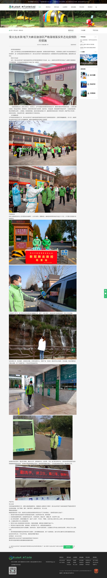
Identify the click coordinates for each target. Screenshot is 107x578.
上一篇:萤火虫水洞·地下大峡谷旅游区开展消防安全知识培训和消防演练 (25, 546)
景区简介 (48, 7)
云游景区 (65, 7)
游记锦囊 (81, 560)
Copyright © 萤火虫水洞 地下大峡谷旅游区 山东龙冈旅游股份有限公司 (75, 570)
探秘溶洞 (88, 562)
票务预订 (90, 7)
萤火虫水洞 (62, 560)
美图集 (74, 562)
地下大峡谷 (62, 562)
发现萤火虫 (88, 560)
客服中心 (95, 564)
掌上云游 (75, 564)
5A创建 (83, 30)
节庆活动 (95, 30)
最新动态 (71, 30)
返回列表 (68, 546)
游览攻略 (73, 7)
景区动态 (56, 7)
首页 (40, 7)
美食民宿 (81, 562)
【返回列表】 (73, 44)
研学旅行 (88, 564)
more (95, 36)
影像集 (74, 560)
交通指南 (81, 564)
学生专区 (81, 7)
